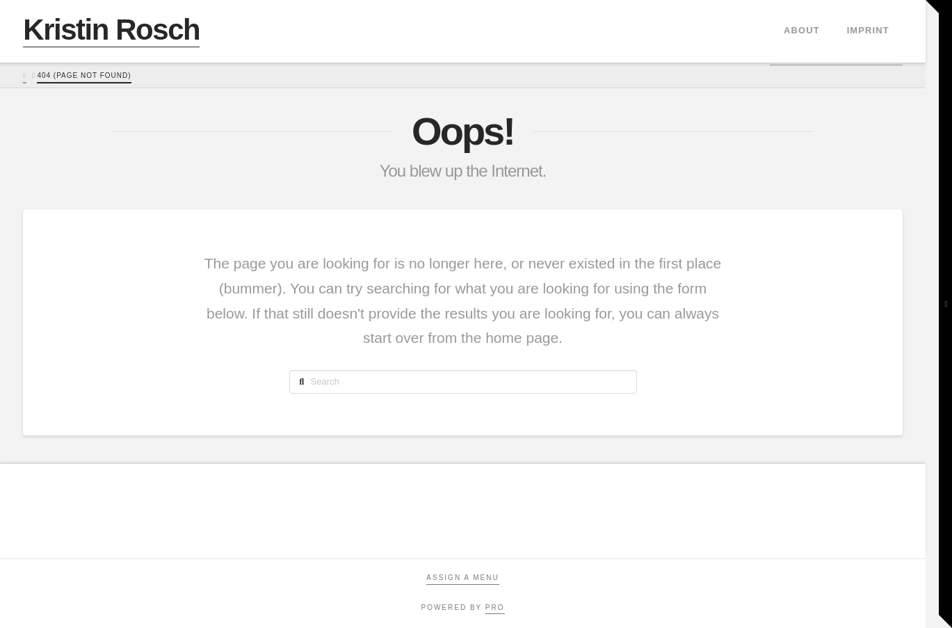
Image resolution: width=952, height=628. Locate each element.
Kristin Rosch (111, 30)
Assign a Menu (462, 577)
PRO (495, 607)
